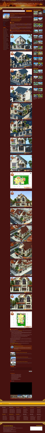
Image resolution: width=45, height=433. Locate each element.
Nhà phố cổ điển (5, 49)
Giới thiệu (35, 0)
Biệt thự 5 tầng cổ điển (19, 412)
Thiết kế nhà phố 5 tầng (25, 419)
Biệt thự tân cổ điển (11, 407)
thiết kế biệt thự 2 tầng (19, 31)
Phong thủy (4, 22)
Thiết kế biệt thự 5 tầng (5, 412)
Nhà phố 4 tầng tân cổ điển (6, 45)
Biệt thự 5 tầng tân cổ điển (12, 412)
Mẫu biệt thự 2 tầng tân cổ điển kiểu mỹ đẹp (21, 352)
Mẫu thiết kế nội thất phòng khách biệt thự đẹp (15, 379)
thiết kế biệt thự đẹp (20, 330)
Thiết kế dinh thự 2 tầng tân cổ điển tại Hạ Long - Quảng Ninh (40, 80)
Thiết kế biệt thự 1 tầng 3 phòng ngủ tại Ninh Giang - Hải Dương (35, 74)
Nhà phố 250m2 (5, 37)
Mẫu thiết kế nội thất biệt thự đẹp (14, 378)
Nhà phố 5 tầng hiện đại (5, 47)
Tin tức (37, 0)
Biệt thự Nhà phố (5, 28)
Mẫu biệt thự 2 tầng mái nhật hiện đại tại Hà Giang (40, 92)
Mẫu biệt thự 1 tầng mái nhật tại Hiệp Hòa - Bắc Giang (35, 28)
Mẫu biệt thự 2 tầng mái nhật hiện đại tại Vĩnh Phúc (35, 99)
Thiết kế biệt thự (4, 407)
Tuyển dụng (40, 0)
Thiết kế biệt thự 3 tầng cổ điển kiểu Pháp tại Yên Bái (35, 80)
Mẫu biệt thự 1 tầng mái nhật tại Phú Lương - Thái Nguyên (35, 22)
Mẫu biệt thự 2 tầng (12, 23)
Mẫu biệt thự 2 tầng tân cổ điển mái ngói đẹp (17, 350)
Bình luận (30, 371)
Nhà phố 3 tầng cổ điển (5, 38)
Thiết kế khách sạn (39, 414)
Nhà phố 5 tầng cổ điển (5, 46)
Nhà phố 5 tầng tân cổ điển (6, 48)
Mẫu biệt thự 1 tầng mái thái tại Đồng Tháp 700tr (40, 28)
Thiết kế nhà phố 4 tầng (25, 418)
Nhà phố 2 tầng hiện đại (5, 35)
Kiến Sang (26, 23)
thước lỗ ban (14, 340)
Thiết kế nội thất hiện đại (32, 418)
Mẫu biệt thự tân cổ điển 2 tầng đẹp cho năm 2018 (16, 374)
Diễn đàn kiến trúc (4, 0)
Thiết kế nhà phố (24, 414)
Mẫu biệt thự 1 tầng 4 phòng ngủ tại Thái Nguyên (35, 16)
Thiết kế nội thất (31, 414)
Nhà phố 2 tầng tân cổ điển (6, 36)
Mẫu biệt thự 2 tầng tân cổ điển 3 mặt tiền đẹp (21, 361)
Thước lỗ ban (32, 0)
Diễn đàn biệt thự (8, 0)
